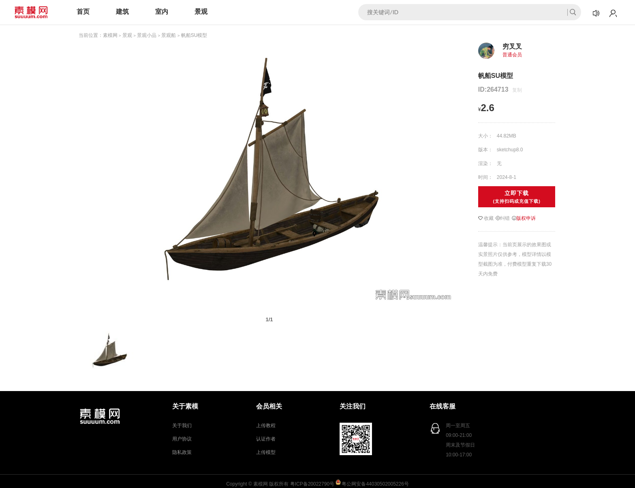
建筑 (122, 11)
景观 (201, 11)
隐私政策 (182, 452)
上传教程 (266, 425)
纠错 (503, 218)
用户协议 (182, 439)
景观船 (168, 35)
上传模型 (266, 452)
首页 (83, 11)
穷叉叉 (512, 46)
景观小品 (146, 35)
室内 (161, 11)
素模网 (110, 35)
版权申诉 (524, 218)
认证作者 (266, 439)
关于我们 (182, 425)
